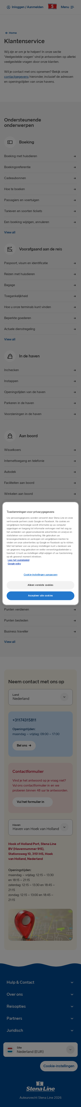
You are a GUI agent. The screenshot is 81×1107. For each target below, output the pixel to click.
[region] (40, 553)
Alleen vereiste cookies (40, 585)
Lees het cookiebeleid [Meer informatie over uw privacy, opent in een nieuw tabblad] (18, 560)
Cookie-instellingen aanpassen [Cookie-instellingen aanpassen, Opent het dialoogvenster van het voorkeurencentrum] (41, 574)
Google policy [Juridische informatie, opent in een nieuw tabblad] (14, 563)
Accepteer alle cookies (40, 595)
